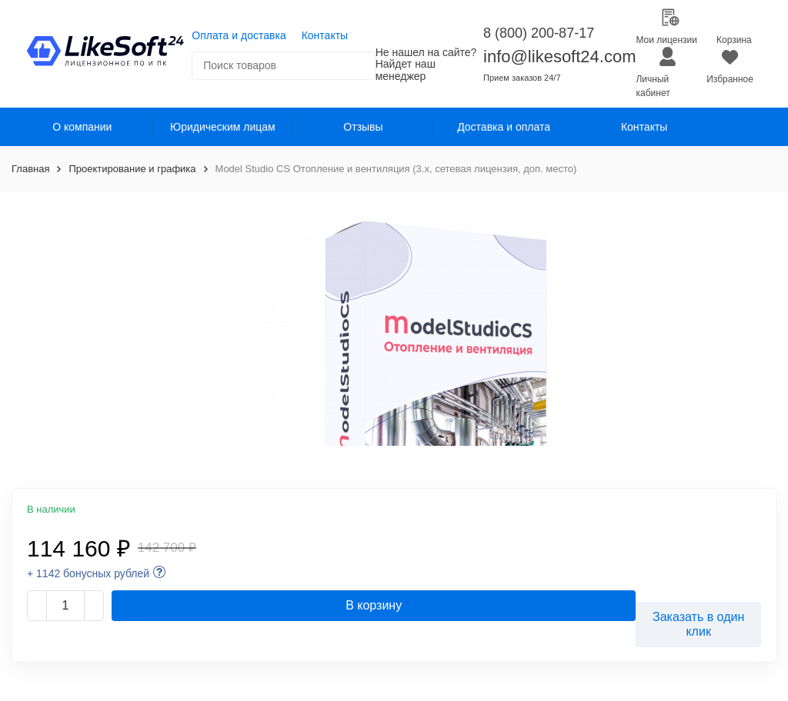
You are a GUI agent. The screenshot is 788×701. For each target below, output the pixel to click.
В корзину (374, 605)
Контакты (325, 35)
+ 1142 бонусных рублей (88, 573)
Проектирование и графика (131, 168)
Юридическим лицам (222, 127)
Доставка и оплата (503, 127)
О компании (82, 127)
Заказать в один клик (698, 624)
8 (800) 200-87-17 (538, 33)
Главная (30, 168)
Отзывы (362, 127)
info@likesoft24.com (559, 56)
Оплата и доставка (238, 35)
